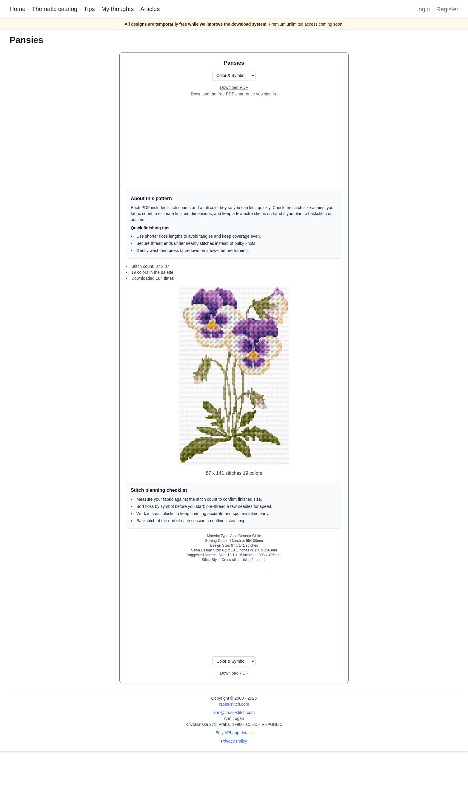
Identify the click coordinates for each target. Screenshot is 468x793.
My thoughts (117, 9)
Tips (89, 9)
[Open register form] (234, 87)
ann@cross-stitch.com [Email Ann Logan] (234, 712)
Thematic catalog (54, 9)
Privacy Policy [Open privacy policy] (234, 741)
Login (422, 9)
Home (17, 9)
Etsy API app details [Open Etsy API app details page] (234, 732)
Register (447, 9)
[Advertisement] (234, 143)
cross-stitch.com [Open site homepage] (234, 704)
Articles (150, 9)
